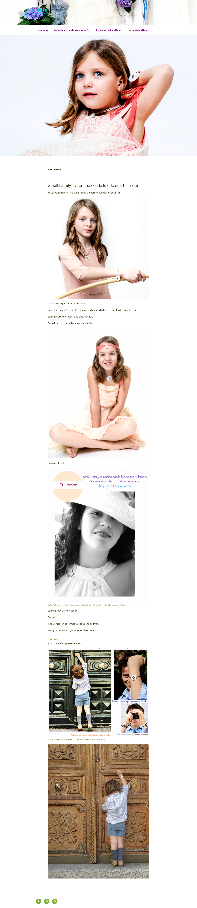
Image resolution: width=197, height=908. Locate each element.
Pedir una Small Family (140, 30)
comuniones (42, 30)
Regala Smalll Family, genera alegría (73, 30)
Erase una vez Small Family (109, 30)
